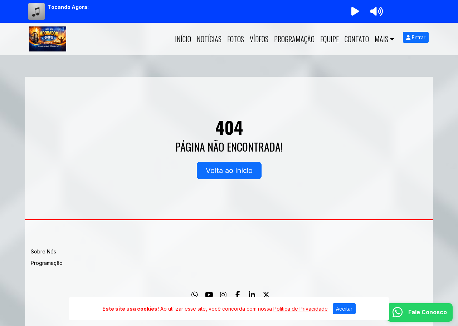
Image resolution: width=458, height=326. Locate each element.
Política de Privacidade (300, 309)
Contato (357, 39)
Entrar (415, 37)
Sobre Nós (43, 251)
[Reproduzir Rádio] (355, 11)
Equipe (329, 39)
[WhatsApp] (194, 295)
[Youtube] (209, 295)
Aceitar (344, 309)
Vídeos (259, 39)
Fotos (235, 39)
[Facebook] (237, 295)
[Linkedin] (252, 295)
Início (183, 39)
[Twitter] (266, 295)
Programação (294, 39)
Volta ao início (229, 170)
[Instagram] (223, 295)
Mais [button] (381, 39)
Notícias (209, 39)
